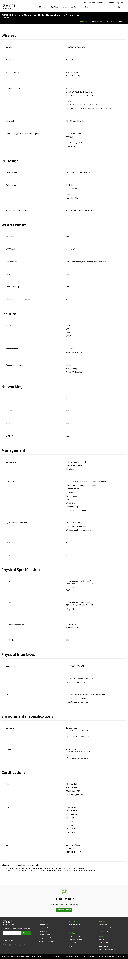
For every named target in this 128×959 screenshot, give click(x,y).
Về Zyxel (101, 939)
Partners (100, 3)
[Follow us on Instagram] (25, 945)
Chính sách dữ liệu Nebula (106, 956)
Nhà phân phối (73, 928)
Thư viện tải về (43, 931)
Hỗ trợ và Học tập (69, 7)
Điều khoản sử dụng (72, 956)
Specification (84, 22)
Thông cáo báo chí (74, 936)
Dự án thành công (104, 946)
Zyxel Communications (106, 949)
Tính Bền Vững (103, 943)
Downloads (122, 22)
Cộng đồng (42, 928)
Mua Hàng (84, 7)
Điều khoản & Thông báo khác (47, 941)
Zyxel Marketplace (74, 925)
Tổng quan (42, 925)
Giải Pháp (54, 7)
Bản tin (71, 943)
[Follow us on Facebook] (4, 945)
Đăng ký (26, 933)
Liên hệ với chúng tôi (64, 910)
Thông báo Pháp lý (57, 956)
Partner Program (104, 928)
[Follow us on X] (20, 945)
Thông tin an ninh (44, 938)
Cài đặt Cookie (121, 956)
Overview (111, 22)
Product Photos (98, 22)
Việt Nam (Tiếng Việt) (115, 3)
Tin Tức (72, 933)
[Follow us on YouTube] (9, 945)
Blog (70, 946)
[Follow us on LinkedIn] (15, 945)
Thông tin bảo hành (44, 934)
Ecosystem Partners (105, 931)
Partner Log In (103, 925)
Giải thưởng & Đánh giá (75, 939)
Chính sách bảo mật (88, 956)
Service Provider (89, 3)
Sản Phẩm (43, 7)
